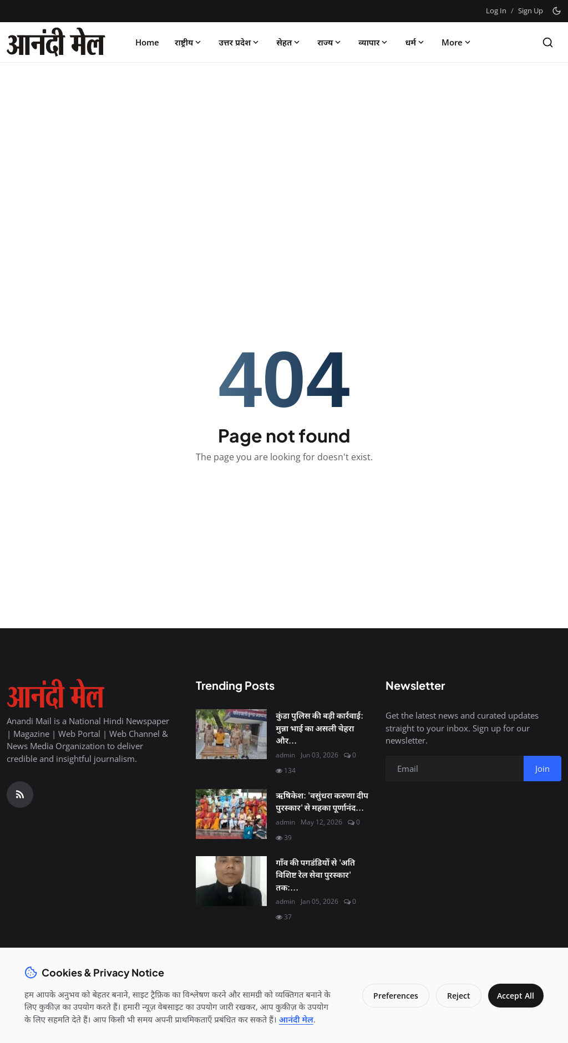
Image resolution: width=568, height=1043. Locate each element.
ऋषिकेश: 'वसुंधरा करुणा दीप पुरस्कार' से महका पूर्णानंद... (322, 801)
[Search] (547, 42)
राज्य (330, 42)
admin (285, 755)
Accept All (513, 989)
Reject (454, 989)
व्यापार (373, 42)
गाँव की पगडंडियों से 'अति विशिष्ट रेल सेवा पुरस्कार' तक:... (315, 874)
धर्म (415, 42)
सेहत (289, 42)
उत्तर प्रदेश (240, 42)
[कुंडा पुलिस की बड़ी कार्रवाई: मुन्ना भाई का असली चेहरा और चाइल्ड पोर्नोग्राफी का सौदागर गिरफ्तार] (231, 734)
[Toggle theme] (556, 11)
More (457, 42)
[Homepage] (56, 42)
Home (147, 42)
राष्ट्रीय (189, 42)
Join (542, 768)
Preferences (391, 989)
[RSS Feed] (20, 794)
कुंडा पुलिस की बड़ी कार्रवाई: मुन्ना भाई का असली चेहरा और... (319, 727)
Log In (496, 11)
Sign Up (530, 11)
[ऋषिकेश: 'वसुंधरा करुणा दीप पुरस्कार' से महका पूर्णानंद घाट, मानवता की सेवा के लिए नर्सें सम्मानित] (231, 814)
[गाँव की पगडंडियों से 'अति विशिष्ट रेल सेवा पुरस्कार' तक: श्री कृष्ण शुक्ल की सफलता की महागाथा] (231, 881)
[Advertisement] (284, 153)
